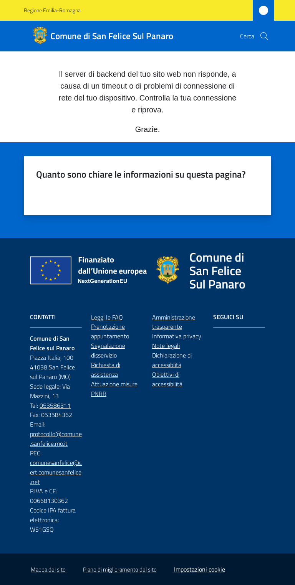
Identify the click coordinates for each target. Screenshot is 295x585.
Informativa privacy (176, 336)
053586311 (55, 405)
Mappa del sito (48, 569)
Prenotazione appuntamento (110, 331)
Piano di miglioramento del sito (120, 569)
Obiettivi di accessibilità (167, 379)
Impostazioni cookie (199, 569)
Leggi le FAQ (107, 317)
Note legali (166, 345)
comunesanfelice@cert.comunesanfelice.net (56, 472)
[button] (264, 36)
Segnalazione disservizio (108, 350)
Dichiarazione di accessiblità (172, 360)
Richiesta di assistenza (105, 369)
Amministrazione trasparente (173, 322)
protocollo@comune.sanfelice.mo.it (56, 438)
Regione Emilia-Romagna (52, 10)
